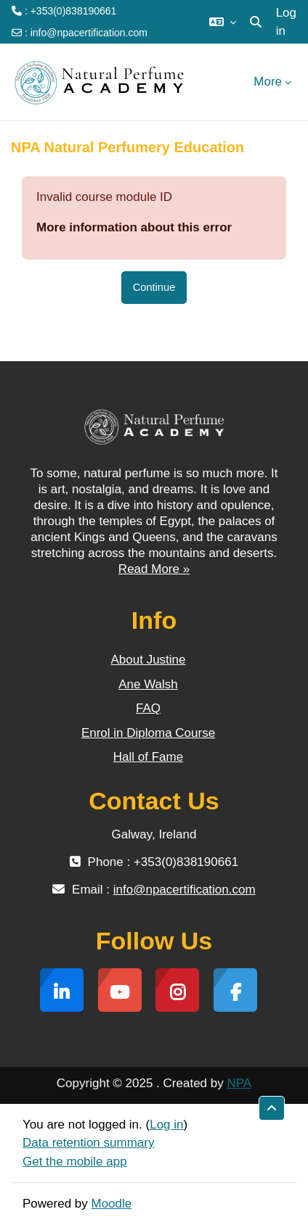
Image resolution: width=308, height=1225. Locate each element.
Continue (154, 287)
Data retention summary (88, 1143)
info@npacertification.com (89, 32)
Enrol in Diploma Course (148, 733)
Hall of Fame (148, 757)
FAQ (148, 708)
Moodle (112, 1203)
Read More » (154, 569)
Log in (286, 22)
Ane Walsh (148, 684)
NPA (239, 1083)
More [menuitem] (268, 81)
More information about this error (134, 227)
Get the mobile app (75, 1161)
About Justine (147, 660)
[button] (222, 22)
